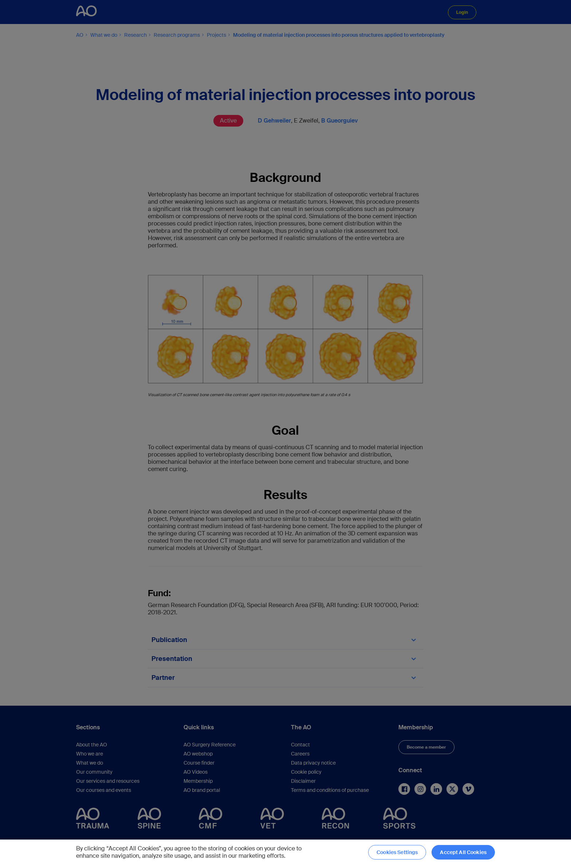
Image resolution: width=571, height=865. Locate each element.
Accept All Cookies (463, 852)
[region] (285, 852)
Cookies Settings (397, 852)
